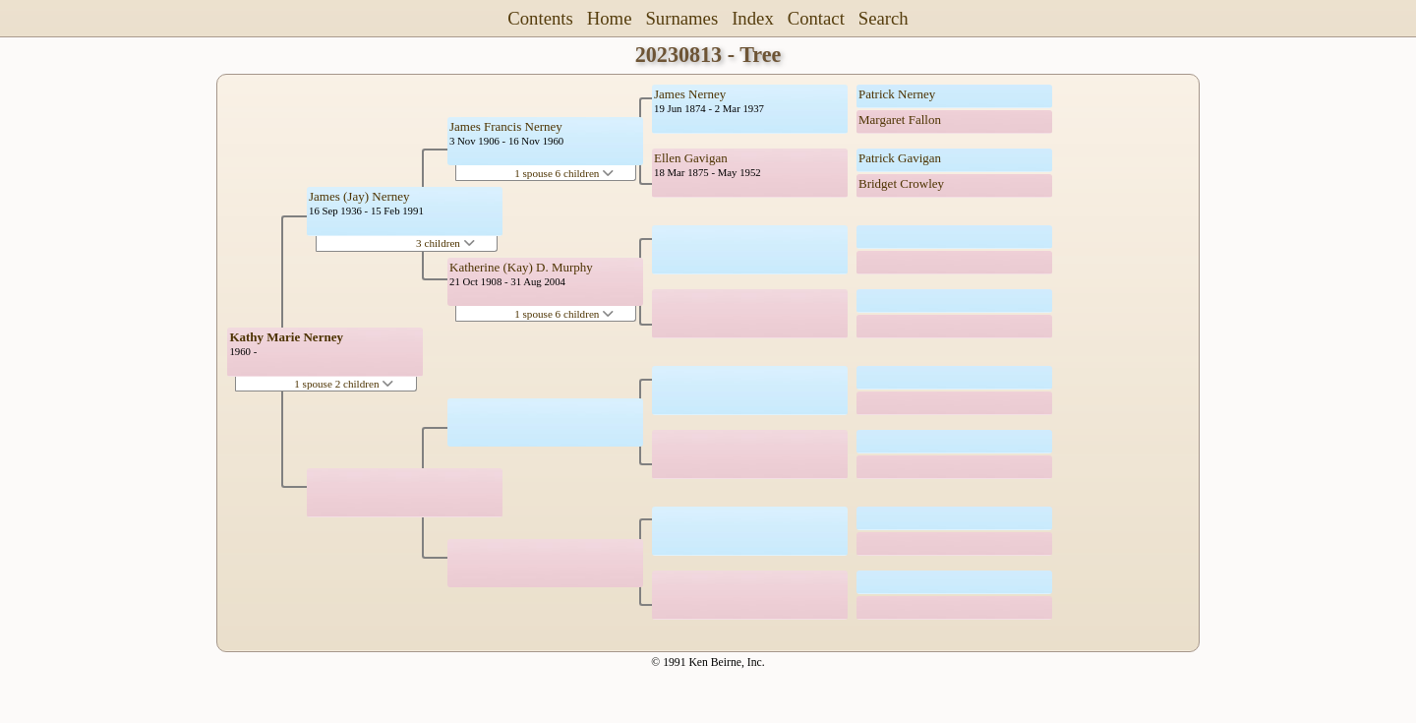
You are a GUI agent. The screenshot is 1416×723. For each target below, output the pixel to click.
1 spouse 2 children (343, 384)
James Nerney (690, 94)
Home (609, 18)
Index (753, 18)
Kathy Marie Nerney (286, 337)
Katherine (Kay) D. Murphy (521, 267)
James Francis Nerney (505, 126)
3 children (445, 243)
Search (883, 18)
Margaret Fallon (899, 119)
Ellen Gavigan (691, 158)
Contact (816, 18)
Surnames (681, 18)
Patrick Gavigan (899, 158)
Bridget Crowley (901, 183)
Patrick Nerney (896, 94)
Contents (540, 18)
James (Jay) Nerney (359, 196)
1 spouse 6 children (564, 173)
